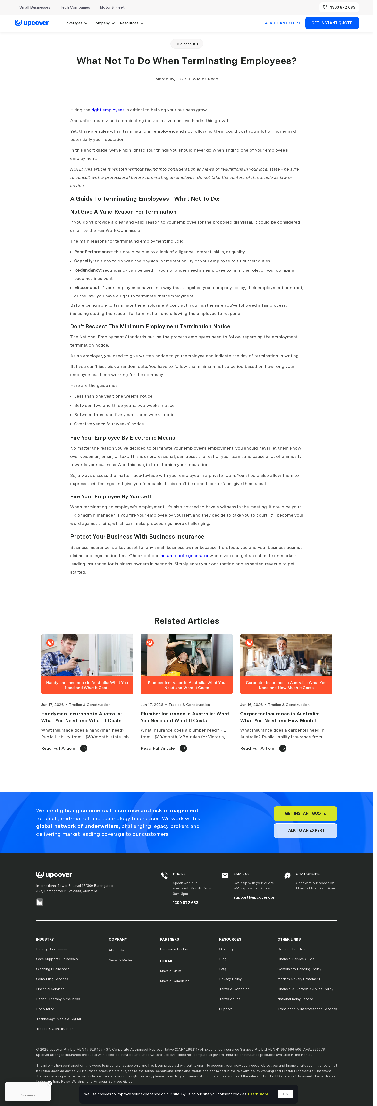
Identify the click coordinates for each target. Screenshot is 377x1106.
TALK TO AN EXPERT (281, 23)
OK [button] (285, 1094)
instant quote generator (183, 555)
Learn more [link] (258, 1094)
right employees (108, 109)
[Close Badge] (49, 1083)
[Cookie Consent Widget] (188, 1094)
